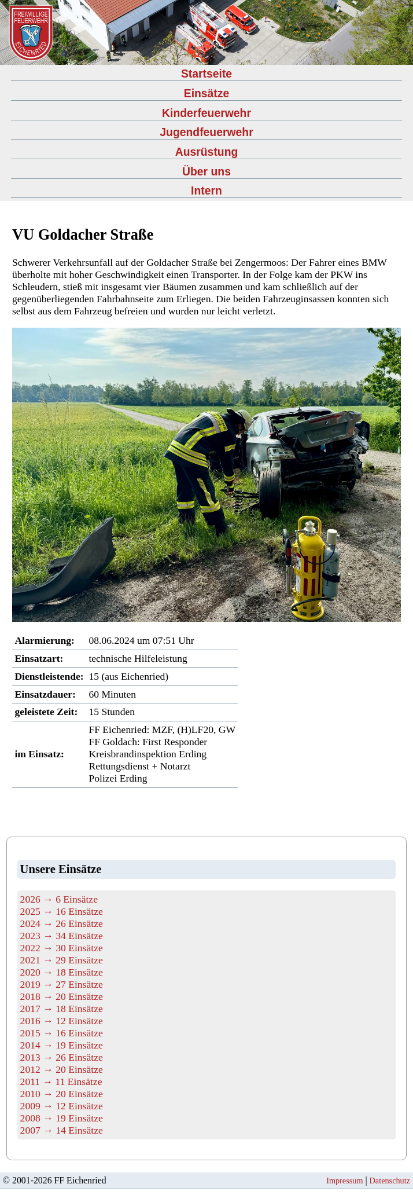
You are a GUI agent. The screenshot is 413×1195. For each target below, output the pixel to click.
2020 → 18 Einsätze (61, 972)
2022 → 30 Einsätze (61, 948)
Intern (206, 190)
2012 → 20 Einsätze (61, 1069)
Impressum (344, 1180)
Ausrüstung (206, 151)
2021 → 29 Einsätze (61, 960)
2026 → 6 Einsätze (59, 899)
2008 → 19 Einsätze (61, 1118)
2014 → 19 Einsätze (61, 1045)
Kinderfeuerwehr (206, 113)
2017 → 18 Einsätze (61, 1008)
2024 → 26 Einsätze (61, 923)
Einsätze (207, 93)
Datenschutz (390, 1180)
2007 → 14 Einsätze (61, 1130)
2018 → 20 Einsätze (61, 996)
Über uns (206, 171)
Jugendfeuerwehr (206, 132)
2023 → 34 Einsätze (61, 935)
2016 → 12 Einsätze (61, 1021)
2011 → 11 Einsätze (61, 1081)
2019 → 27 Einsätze (61, 984)
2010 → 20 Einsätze (61, 1093)
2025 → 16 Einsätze (61, 911)
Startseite (206, 73)
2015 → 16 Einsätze (61, 1033)
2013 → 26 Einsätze (61, 1057)
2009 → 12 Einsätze (61, 1106)
